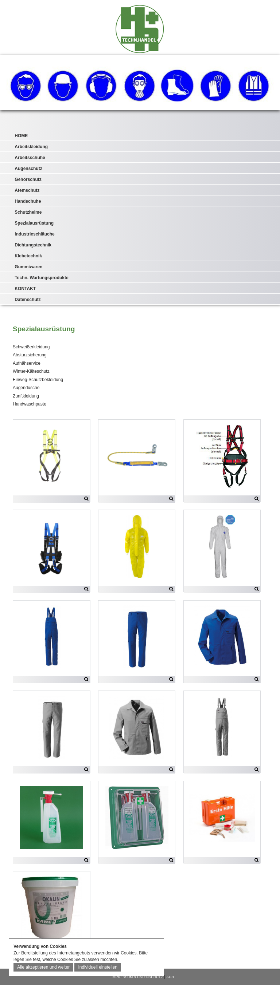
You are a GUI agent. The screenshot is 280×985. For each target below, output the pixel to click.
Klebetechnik (28, 255)
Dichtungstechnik (33, 245)
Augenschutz (28, 168)
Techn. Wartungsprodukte (41, 277)
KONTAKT (25, 288)
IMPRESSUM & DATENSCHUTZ (137, 977)
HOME (21, 135)
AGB (170, 977)
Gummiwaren (28, 266)
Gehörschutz (28, 179)
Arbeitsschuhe (30, 157)
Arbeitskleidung (31, 146)
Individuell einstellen (97, 967)
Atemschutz (27, 190)
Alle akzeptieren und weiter (43, 967)
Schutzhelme (28, 212)
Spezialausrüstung (34, 223)
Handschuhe (28, 201)
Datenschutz (27, 299)
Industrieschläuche (34, 234)
